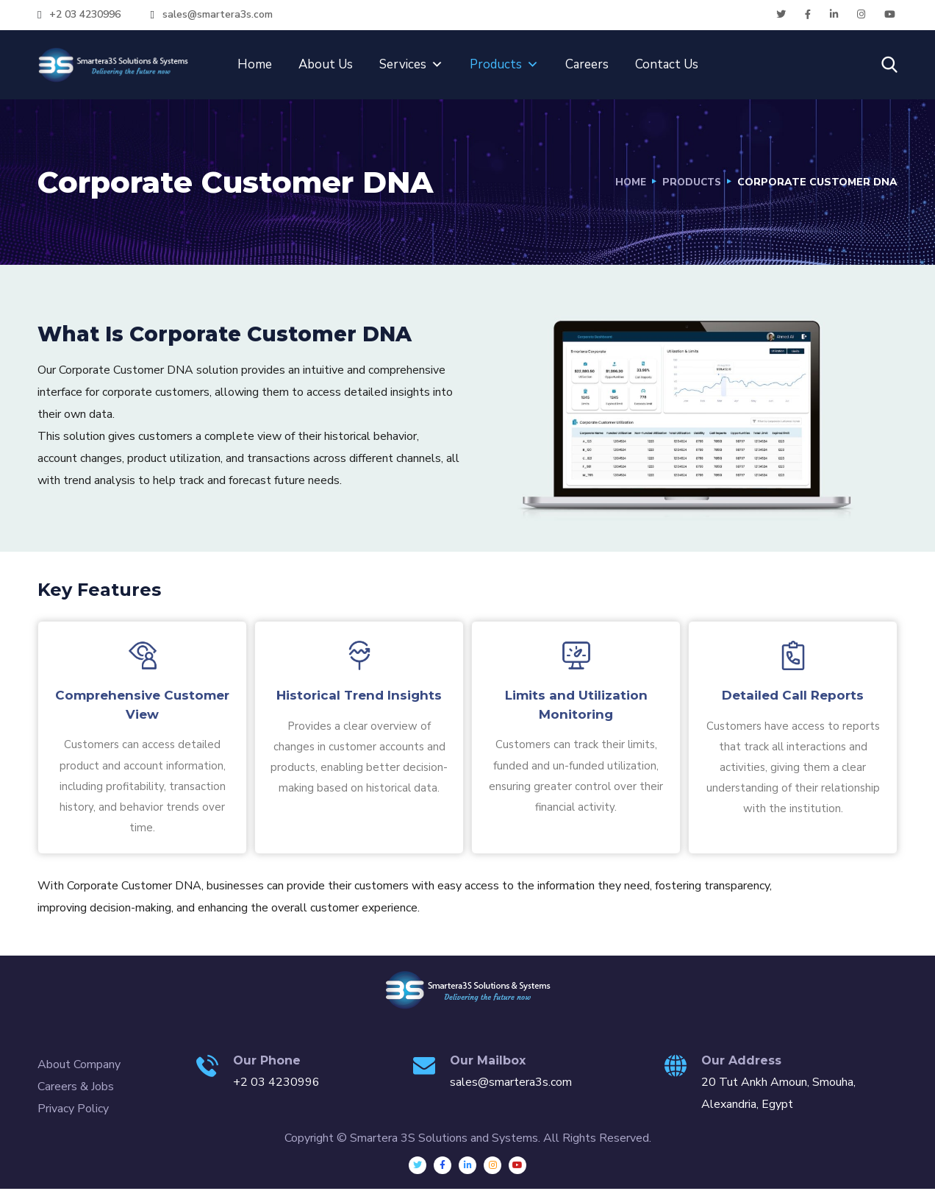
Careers (587, 64)
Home (254, 64)
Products (690, 182)
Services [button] (411, 64)
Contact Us (666, 64)
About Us (325, 64)
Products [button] (504, 64)
